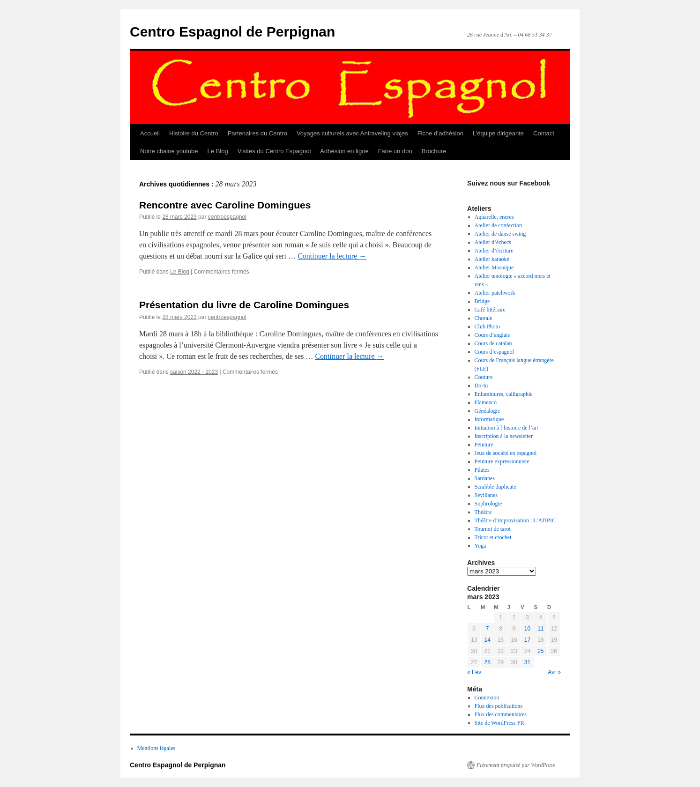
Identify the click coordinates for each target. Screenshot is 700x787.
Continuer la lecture (332, 256)
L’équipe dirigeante (498, 133)
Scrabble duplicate (495, 486)
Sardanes (485, 478)
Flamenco (486, 402)
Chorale (483, 318)
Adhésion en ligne (344, 151)
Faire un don (395, 151)
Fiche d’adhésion (440, 133)
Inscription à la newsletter (504, 436)
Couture (484, 377)
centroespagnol (227, 217)
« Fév (474, 672)
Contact (543, 133)
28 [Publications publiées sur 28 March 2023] (487, 662)
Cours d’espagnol (494, 352)
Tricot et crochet (493, 537)
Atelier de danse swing (500, 233)
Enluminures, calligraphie (504, 394)
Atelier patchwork (495, 293)
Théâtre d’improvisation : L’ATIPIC (515, 520)
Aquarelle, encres (494, 217)
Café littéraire (490, 309)
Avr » (554, 672)
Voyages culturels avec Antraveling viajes (352, 133)
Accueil (150, 133)
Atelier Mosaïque (494, 267)
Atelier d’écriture (494, 250)
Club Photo (487, 326)
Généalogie (487, 411)
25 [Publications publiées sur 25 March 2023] (540, 651)
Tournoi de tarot (493, 529)
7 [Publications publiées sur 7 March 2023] (487, 628)
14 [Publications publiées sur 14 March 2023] (487, 640)
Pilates (482, 470)
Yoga (480, 545)
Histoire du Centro (193, 133)
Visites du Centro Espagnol (274, 151)
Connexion (487, 697)
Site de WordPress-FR (499, 723)
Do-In (481, 385)
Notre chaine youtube (169, 151)
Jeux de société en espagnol (506, 453)
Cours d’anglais (492, 335)
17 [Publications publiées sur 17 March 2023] (527, 640)
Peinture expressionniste (502, 461)
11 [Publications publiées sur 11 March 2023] (540, 628)
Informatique (489, 419)
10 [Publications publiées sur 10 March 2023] (527, 628)
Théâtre (483, 512)
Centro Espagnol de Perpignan (232, 31)
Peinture (484, 444)
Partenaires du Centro (257, 133)
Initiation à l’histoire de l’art (506, 427)
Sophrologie (488, 503)
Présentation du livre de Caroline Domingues (244, 304)
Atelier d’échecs (493, 242)
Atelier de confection (498, 225)
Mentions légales (156, 748)
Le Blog (218, 151)
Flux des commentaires (501, 714)
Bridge (482, 301)
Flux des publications (499, 706)
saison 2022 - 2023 (194, 372)
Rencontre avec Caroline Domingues (225, 205)
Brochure (434, 151)
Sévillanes (486, 495)
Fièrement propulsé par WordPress (516, 765)
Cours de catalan (493, 343)
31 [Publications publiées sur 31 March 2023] (527, 662)
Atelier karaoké (492, 259)
